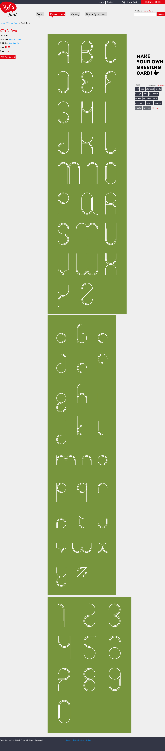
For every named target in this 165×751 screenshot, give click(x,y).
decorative (139, 103)
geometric (153, 93)
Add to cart (8, 56)
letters (138, 98)
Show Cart (132, 2)
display (138, 108)
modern (158, 103)
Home (2, 23)
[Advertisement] (149, 36)
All (136, 11)
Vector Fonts (148, 11)
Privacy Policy (85, 740)
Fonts (40, 14)
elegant (147, 108)
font (145, 93)
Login (101, 2)
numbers (147, 98)
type (155, 98)
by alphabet (152, 85)
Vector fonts (57, 14)
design (138, 93)
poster (149, 103)
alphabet (150, 89)
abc (142, 89)
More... (155, 108)
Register (111, 2)
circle (158, 89)
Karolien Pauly (15, 39)
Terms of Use (72, 740)
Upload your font (96, 14)
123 (137, 89)
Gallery (75, 14)
